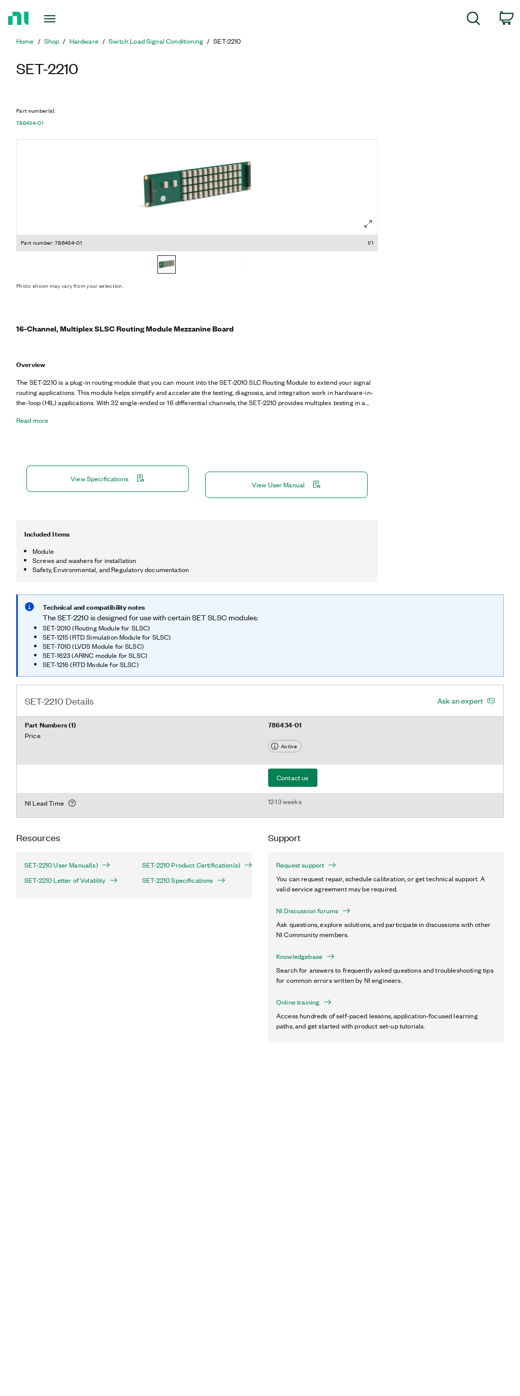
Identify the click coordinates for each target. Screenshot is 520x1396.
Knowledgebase (305, 956)
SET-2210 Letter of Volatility (71, 880)
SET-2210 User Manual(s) (67, 865)
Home (25, 41)
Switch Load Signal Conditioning (156, 41)
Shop (51, 41)
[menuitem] (473, 20)
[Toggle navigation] (67, 19)
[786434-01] (166, 265)
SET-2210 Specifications (183, 880)
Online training (304, 1002)
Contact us (293, 777)
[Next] (245, 265)
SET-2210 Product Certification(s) (193, 865)
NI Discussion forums (313, 910)
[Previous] (149, 265)
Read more (32, 420)
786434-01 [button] (29, 123)
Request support (306, 865)
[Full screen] (368, 223)
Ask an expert (460, 700)
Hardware (84, 41)
